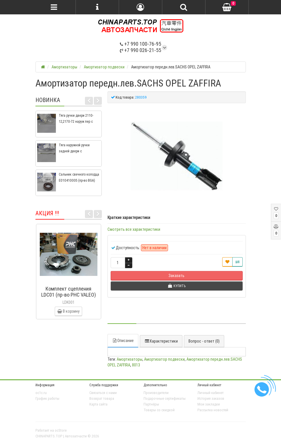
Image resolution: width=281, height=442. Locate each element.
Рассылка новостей (212, 410)
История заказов (210, 398)
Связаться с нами (103, 392)
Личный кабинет (210, 392)
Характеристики (161, 341)
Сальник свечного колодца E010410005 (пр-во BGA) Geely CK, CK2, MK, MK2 (79, 180)
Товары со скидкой (159, 410)
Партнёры (151, 404)
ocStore (61, 430)
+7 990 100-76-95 (140, 44)
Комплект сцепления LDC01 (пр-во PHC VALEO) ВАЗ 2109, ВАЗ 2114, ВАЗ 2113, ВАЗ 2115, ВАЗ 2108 (68, 297)
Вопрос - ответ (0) (204, 341)
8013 (136, 365)
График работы (47, 398)
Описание (123, 340)
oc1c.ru (41, 392)
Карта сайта (98, 404)
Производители (156, 392)
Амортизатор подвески (164, 359)
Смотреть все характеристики (134, 229)
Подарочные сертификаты (165, 398)
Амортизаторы (129, 359)
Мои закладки (208, 404)
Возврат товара (101, 398)
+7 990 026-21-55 (140, 50)
